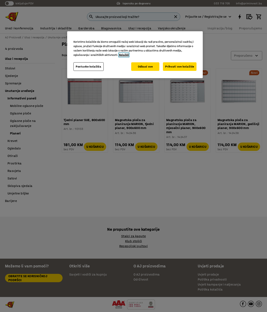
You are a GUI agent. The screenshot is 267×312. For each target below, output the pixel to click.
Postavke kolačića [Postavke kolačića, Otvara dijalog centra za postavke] (88, 66)
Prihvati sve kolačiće (179, 66)
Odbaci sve (145, 66)
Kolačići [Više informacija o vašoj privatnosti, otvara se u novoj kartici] (124, 55)
